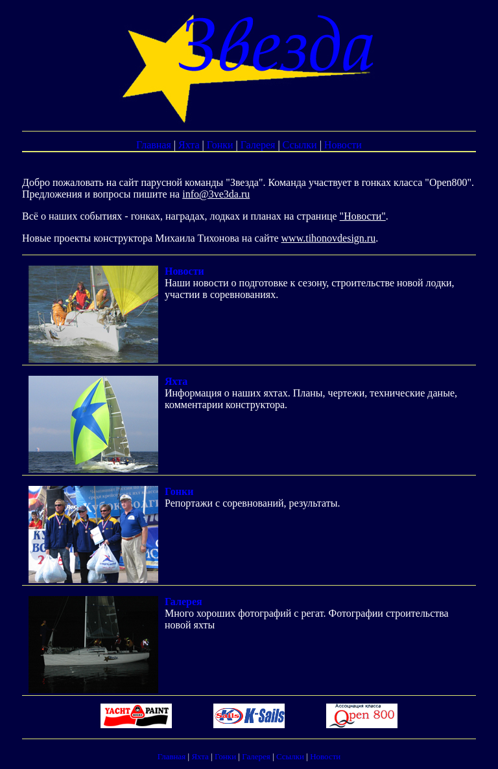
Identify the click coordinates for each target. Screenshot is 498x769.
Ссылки (300, 144)
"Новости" (363, 216)
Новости (343, 144)
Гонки (220, 144)
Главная (153, 144)
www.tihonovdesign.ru (328, 238)
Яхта (189, 144)
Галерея (258, 144)
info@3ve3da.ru (216, 194)
